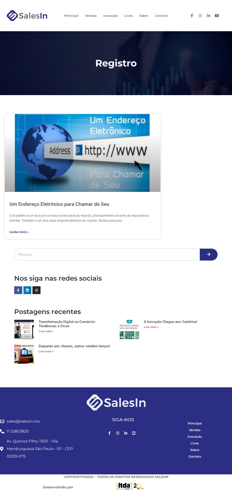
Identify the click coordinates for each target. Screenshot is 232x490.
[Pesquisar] (209, 254)
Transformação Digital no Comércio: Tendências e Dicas (67, 324)
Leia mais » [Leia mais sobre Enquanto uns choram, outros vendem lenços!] (46, 351)
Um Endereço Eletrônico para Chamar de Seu (59, 204)
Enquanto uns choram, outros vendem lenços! (74, 346)
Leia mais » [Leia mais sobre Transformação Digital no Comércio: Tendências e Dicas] (46, 331)
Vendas (91, 16)
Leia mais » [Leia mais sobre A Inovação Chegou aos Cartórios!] (151, 327)
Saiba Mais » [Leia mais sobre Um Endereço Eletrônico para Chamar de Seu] (19, 232)
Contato (161, 16)
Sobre (143, 16)
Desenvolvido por (58, 487)
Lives (128, 16)
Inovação (110, 16)
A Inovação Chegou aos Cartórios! (170, 322)
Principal (71, 16)
